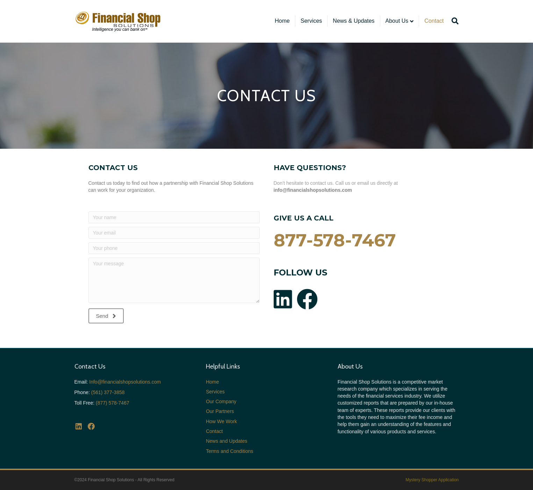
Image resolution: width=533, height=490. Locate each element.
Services (311, 21)
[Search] (454, 21)
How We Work (221, 421)
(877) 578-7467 (112, 403)
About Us (397, 21)
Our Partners (220, 411)
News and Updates (226, 441)
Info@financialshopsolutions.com (125, 382)
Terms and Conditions (229, 451)
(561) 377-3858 (108, 392)
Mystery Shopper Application (432, 479)
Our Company (221, 401)
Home (282, 21)
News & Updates (353, 21)
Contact (434, 21)
